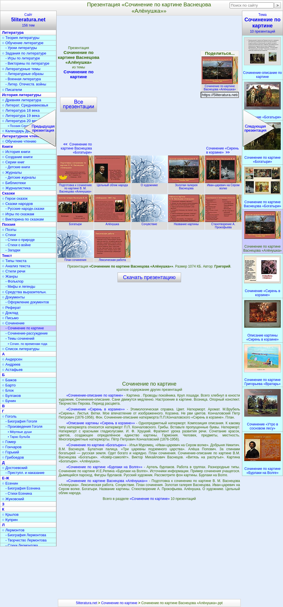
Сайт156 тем (28, 20)
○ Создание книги (17, 157)
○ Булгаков (11, 395)
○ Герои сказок (15, 198)
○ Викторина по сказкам (23, 219)
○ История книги (16, 152)
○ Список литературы (20, 349)
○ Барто (9, 385)
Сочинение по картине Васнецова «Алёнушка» (220, 86)
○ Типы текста (14, 261)
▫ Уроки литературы (21, 48)
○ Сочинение (13, 323)
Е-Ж (5, 478)
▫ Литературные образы (24, 74)
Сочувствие (149, 222)
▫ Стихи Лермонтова (21, 546)
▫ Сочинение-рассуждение (26, 333)
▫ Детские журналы (20, 177)
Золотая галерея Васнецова (186, 185)
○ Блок (8, 390)
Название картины (186, 222)
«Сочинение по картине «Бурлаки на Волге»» (104, 467)
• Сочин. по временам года (27, 343)
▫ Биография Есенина (22, 488)
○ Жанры (10, 276)
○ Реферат (11, 307)
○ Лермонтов (13, 530)
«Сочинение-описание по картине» (94, 395)
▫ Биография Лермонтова (25, 535)
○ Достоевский (14, 468)
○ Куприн (10, 520)
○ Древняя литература (21, 100)
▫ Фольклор (14, 281)
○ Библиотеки (14, 183)
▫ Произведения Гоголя (23, 427)
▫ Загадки (12, 250)
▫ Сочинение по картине (24, 328)
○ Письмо (10, 318)
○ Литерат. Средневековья (25, 105)
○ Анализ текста (16, 266)
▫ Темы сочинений (19, 339)
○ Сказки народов (17, 203)
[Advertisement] (149, 331)
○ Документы (13, 297)
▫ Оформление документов (27, 302)
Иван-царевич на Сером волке (223, 185)
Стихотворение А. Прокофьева (223, 224)
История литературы (21, 95)
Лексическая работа (112, 258)
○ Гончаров (11, 447)
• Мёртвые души (20, 432)
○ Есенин (10, 483)
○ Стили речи (13, 271)
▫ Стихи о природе (20, 240)
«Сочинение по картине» (150, 499)
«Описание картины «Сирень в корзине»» (100, 423)
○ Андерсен (12, 359)
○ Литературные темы (21, 69)
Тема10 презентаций (262, 23)
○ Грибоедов (13, 457)
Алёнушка (112, 222)
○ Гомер (9, 442)
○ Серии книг (13, 162)
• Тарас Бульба (19, 436)
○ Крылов (10, 514)
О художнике (149, 183)
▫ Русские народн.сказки (24, 209)
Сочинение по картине (119, 603)
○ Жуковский (13, 499)
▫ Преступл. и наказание (24, 473)
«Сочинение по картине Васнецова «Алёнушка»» (107, 481)
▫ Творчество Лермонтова (25, 540)
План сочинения (75, 258)
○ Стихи (9, 235)
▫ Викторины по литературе (27, 63)
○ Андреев (11, 364)
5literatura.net (86, 603)
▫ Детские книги (17, 167)
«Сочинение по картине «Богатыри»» (96, 445)
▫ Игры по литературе (22, 58)
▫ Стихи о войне (18, 245)
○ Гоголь (9, 416)
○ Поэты (9, 229)
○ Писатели (12, 89)
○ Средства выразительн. (24, 292)
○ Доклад (10, 313)
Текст (7, 255)
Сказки (8, 193)
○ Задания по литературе (24, 53)
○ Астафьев (12, 369)
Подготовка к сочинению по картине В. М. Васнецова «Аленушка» (75, 186)
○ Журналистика (16, 188)
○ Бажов (9, 380)
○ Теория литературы (20, 38)
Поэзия (8, 224)
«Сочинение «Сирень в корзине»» (95, 409)
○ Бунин (9, 401)
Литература (13, 32)
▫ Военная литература (23, 79)
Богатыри (75, 222)
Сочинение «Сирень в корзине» (222, 150)
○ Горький (10, 452)
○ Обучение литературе (23, 43)
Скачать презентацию (149, 277)
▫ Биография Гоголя (21, 421)
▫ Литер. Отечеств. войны (25, 84)
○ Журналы (12, 172)
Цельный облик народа (112, 183)
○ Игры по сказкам (18, 214)
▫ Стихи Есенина (18, 494)
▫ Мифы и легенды (20, 287)
